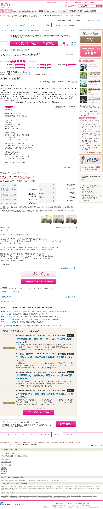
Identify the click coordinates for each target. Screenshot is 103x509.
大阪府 (20, 488)
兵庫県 (24, 488)
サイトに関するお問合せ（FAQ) (61, 503)
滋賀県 (11, 488)
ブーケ (95, 496)
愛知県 (2, 488)
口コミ (26, 16)
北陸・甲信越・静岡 (39, 15)
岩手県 (11, 486)
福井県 (79, 486)
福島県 (29, 486)
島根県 (57, 488)
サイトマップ (89, 505)
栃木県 (38, 486)
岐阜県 (97, 486)
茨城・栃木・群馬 (13, 480)
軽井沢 (82, 180)
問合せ (73, 45)
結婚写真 (13, 497)
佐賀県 (84, 488)
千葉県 (51, 486)
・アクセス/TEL (84, 200)
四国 (58, 480)
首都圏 (20, 480)
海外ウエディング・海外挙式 (45, 496)
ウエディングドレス (87, 496)
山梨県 (84, 486)
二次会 (68, 496)
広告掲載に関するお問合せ (59, 505)
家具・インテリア (49, 497)
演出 (43, 497)
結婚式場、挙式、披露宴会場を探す (22, 15)
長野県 (88, 486)
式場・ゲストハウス (78, 20)
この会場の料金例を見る (68, 268)
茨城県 (33, 486)
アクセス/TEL (69, 25)
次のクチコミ (70, 297)
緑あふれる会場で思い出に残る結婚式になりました (19, 311)
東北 (6, 480)
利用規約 (82, 505)
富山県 (70, 486)
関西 (38, 480)
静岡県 (93, 486)
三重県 (7, 488)
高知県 (75, 488)
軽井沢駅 (78, 15)
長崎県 (88, 488)
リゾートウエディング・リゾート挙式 (28, 496)
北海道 (2, 480)
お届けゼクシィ (13, 496)
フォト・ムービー (20, 25)
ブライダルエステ (5, 497)
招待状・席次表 (37, 497)
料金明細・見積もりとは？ (19, 173)
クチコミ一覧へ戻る (7, 302)
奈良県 (29, 488)
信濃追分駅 (4, 472)
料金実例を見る (25, 72)
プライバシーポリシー (73, 505)
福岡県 (79, 488)
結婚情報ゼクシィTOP (5, 15)
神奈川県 (61, 486)
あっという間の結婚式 (10, 314)
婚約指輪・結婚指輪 (76, 496)
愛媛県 (70, 488)
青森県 (7, 486)
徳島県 (61, 488)
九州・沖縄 (63, 480)
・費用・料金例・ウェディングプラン (90, 195)
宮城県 (16, 486)
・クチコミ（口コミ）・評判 (88, 198)
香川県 (66, 488)
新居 (67, 497)
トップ (7, 25)
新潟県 (66, 486)
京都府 (16, 488)
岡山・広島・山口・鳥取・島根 (48, 480)
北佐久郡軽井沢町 (69, 15)
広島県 (43, 488)
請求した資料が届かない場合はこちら (79, 503)
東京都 (56, 486)
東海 (35, 480)
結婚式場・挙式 (5, 496)
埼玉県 (47, 486)
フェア (33, 25)
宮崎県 (2, 489)
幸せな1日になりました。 (11, 317)
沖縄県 (12, 489)
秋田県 (20, 486)
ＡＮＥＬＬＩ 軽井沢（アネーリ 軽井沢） (11, 16)
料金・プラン (45, 25)
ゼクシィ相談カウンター (60, 496)
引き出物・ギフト (20, 497)
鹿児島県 (7, 489)
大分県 (97, 488)
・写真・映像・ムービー (87, 191)
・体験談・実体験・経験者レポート (90, 197)
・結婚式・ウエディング (87, 189)
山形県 (24, 486)
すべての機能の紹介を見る (93, 152)
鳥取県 (52, 488)
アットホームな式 (8, 322)
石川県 (75, 486)
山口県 (48, 488)
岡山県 (39, 488)
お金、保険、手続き (60, 497)
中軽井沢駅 (4, 470)
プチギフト (29, 497)
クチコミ (57, 25)
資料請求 (74, 42)
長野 (48, 15)
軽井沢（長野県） (62, 20)
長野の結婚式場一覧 (57, 15)
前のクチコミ (6, 297)
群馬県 (42, 486)
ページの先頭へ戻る (98, 445)
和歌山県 (34, 488)
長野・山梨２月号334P (94, 20)
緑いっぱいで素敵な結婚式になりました (16, 319)
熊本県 (93, 488)
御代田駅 (3, 473)
